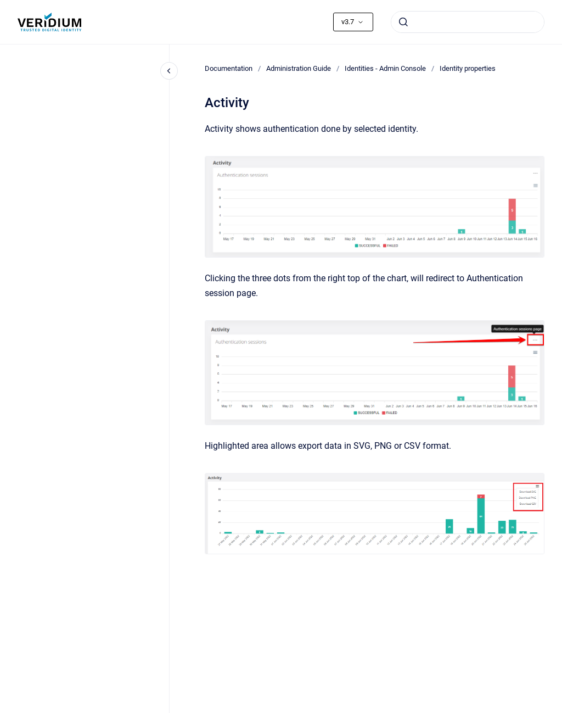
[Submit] (403, 22)
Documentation (228, 68)
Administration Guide (298, 68)
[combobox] (467, 22)
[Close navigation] (169, 71)
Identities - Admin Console (385, 68)
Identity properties (468, 68)
